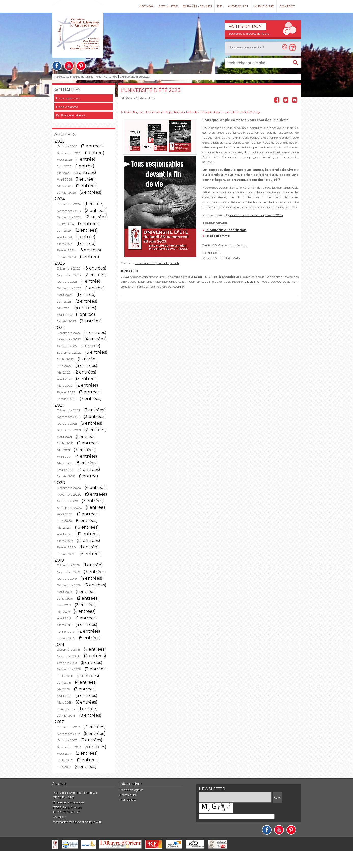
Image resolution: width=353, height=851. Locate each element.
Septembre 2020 (69, 508)
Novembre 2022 (69, 339)
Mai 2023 (64, 308)
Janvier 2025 (66, 193)
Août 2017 (64, 753)
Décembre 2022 (69, 333)
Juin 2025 (64, 166)
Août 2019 (64, 592)
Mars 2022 (64, 385)
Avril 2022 (64, 379)
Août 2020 (65, 514)
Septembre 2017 (69, 747)
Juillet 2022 (65, 359)
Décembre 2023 (69, 268)
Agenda (146, 6)
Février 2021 (66, 470)
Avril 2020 (65, 534)
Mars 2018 (64, 702)
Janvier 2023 (66, 321)
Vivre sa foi (238, 6)
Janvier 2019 (66, 638)
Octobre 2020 (67, 501)
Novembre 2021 (68, 417)
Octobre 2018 (67, 663)
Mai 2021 (63, 450)
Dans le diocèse (67, 107)
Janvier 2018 (66, 716)
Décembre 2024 (69, 204)
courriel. (179, 286)
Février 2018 (66, 709)
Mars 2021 (64, 463)
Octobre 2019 (67, 578)
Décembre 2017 (68, 727)
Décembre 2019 (68, 565)
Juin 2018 (64, 682)
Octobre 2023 (67, 281)
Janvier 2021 (66, 476)
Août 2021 (64, 437)
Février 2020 (66, 547)
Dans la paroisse (68, 98)
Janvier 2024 (66, 257)
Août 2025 (64, 159)
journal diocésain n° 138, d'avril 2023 (256, 215)
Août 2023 (65, 295)
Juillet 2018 (65, 676)
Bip (220, 6)
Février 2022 (66, 392)
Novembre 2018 (68, 656)
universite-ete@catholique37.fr (157, 263)
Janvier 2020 (67, 554)
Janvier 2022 (66, 399)
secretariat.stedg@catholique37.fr (77, 822)
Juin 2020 (64, 521)
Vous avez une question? (246, 47)
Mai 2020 (64, 527)
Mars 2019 (64, 625)
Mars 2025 (64, 186)
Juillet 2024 (65, 224)
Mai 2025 (63, 173)
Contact (287, 6)
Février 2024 (66, 250)
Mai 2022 (64, 372)
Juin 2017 (64, 767)
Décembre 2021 (68, 410)
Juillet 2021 (65, 443)
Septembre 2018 (69, 669)
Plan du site (127, 799)
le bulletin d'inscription (225, 230)
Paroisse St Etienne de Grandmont (77, 76)
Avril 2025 (64, 179)
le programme (217, 236)
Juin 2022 (64, 366)
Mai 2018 (63, 689)
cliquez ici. (252, 281)
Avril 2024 (64, 237)
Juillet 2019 (65, 598)
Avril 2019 (64, 618)
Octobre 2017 (67, 740)
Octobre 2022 (67, 346)
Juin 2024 (64, 230)
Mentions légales (131, 790)
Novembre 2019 (68, 572)
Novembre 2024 (69, 211)
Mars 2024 (65, 244)
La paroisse (263, 6)
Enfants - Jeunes (197, 6)
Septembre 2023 (69, 288)
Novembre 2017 (68, 734)
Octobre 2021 (67, 423)
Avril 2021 (64, 456)
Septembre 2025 (69, 153)
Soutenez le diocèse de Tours (249, 33)
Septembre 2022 (69, 352)
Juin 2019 (64, 605)
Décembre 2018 (68, 649)
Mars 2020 (65, 541)
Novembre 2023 (69, 275)
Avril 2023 (64, 315)
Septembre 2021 (69, 430)
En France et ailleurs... (72, 115)
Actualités (168, 6)
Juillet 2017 (65, 760)
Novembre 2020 (69, 494)
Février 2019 (66, 631)
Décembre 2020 (69, 488)
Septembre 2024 (69, 217)
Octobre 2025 (67, 146)
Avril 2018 (64, 696)
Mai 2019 (63, 612)
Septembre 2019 (69, 585)
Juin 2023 (64, 301)
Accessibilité (128, 795)
